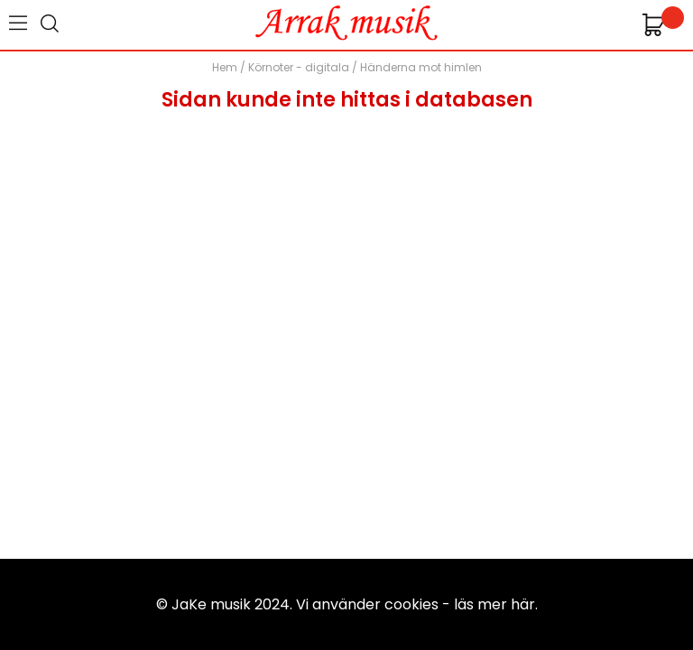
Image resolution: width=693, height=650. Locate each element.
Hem (224, 67)
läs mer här (494, 604)
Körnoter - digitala (298, 67)
